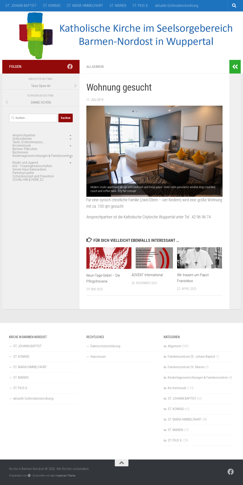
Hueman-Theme (65, 475)
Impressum (98, 357)
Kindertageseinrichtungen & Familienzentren (43, 156)
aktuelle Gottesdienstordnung (176, 5)
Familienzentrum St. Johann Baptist (191, 357)
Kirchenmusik (22, 145)
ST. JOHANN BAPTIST (21, 5)
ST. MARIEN (118, 5)
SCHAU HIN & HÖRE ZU (28, 180)
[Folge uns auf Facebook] (70, 66)
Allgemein (95, 66)
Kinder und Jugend (25, 163)
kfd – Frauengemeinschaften (32, 166)
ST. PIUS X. (141, 5)
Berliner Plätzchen (25, 149)
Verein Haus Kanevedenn (29, 169)
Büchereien (20, 152)
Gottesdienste (22, 139)
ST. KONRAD (51, 5)
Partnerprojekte (23, 173)
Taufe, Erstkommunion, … (29, 142)
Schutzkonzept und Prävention (33, 176)
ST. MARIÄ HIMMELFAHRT (85, 5)
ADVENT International (148, 275)
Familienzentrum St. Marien (186, 367)
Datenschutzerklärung (105, 346)
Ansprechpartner (24, 135)
